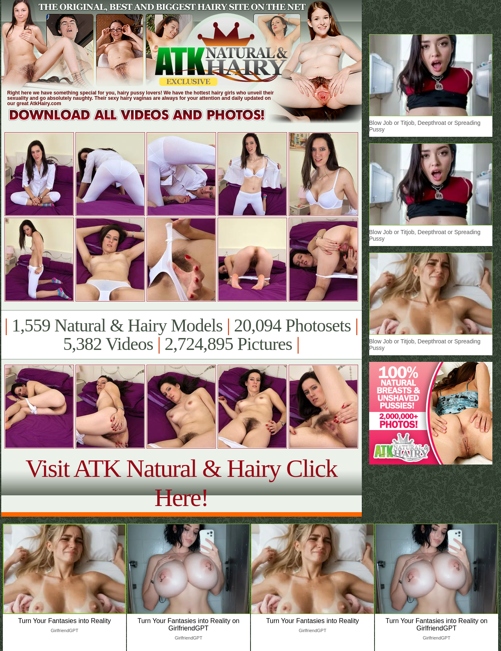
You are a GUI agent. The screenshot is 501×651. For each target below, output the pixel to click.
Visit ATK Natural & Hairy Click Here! (181, 482)
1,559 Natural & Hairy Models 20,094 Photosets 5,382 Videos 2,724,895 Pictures (181, 334)
